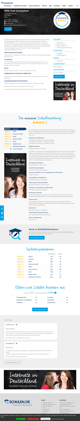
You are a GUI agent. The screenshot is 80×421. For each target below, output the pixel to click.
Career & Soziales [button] (14, 149)
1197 (51, 256)
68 (60, 256)
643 (52, 274)
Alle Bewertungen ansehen (13, 362)
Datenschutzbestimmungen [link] (57, 419)
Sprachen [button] (11, 129)
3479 (51, 277)
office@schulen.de (64, 413)
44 (60, 274)
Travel (64, 5)
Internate (57, 5)
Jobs (50, 5)
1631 (51, 259)
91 (60, 266)
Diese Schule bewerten (40, 309)
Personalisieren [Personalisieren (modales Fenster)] (45, 419)
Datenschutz (46, 409)
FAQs (44, 407)
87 (60, 271)
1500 (51, 271)
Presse (44, 413)
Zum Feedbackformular (36, 237)
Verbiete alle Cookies (33, 419)
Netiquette (46, 411)
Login (77, 5)
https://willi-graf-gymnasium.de (17, 25)
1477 (51, 266)
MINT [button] (10, 131)
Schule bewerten (34, 5)
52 (60, 261)
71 (60, 259)
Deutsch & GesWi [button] (14, 134)
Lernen (70, 5)
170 (60, 277)
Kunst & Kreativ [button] (13, 139)
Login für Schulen (47, 402)
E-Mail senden (9, 23)
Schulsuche (8, 5)
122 (60, 269)
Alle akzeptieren (21, 419)
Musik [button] (10, 136)
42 (60, 264)
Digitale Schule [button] (13, 144)
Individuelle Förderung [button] (15, 146)
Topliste (44, 5)
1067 (51, 261)
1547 (51, 269)
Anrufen (8, 29)
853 (52, 264)
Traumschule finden (20, 5)
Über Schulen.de (47, 406)
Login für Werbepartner (49, 404)
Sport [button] (10, 141)
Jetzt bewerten (59, 76)
